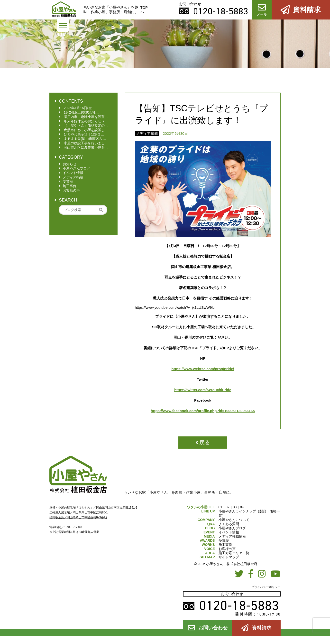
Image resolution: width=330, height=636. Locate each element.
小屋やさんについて (234, 520)
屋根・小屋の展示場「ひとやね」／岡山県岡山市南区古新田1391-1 (93, 507)
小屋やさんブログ (232, 528)
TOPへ (144, 9)
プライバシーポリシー (266, 587)
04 (242, 507)
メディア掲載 (147, 133)
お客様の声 (227, 549)
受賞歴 (224, 540)
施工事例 (225, 545)
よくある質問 (229, 524)
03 (235, 507)
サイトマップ (229, 557)
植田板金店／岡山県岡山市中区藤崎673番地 (78, 517)
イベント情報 (229, 532)
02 (227, 507)
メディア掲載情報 (232, 536)
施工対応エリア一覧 (234, 553)
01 (220, 507)
